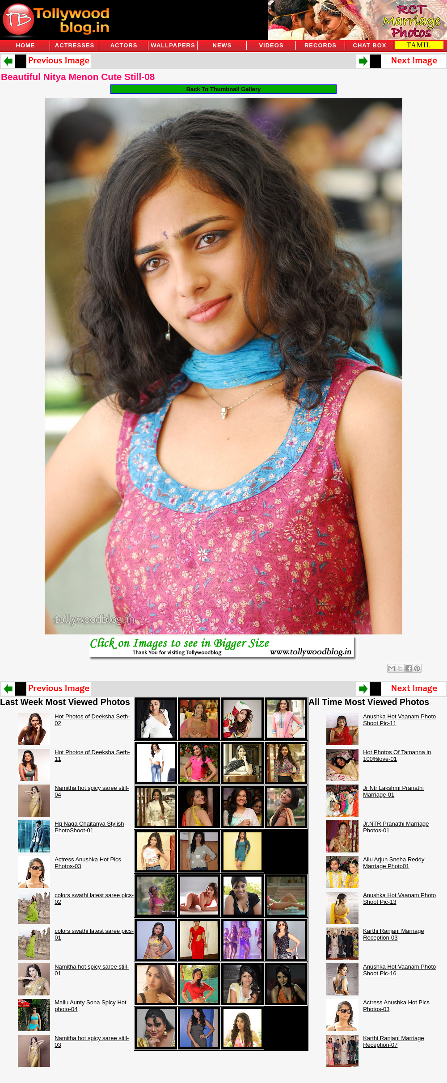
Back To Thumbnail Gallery (223, 89)
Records (320, 45)
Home (25, 45)
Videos (271, 45)
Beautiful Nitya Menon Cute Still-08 (78, 76)
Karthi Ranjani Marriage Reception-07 (393, 1041)
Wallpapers (173, 45)
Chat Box (370, 45)
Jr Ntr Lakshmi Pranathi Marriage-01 (393, 791)
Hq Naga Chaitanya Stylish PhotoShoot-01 (89, 827)
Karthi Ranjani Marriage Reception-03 (393, 934)
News (222, 45)
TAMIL (419, 45)
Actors (124, 45)
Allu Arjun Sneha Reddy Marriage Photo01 (393, 862)
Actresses (74, 45)
